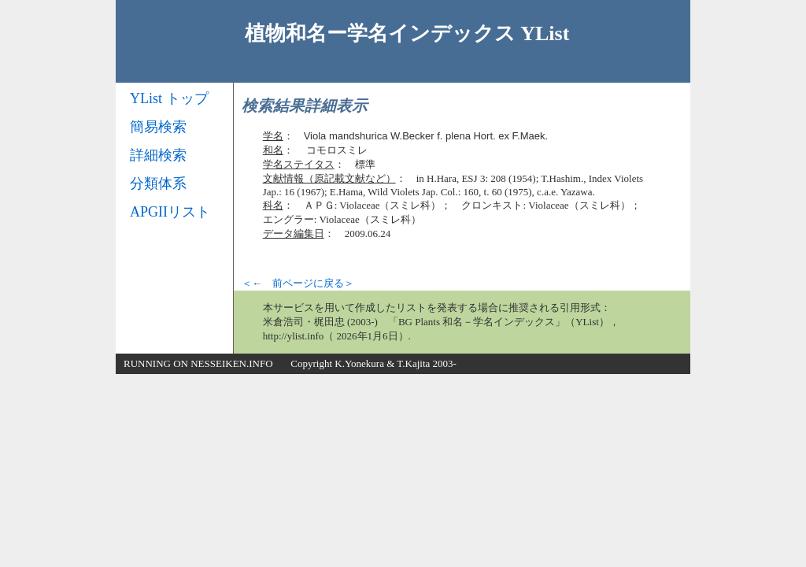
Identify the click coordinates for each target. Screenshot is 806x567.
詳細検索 (158, 155)
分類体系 (158, 183)
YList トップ (169, 98)
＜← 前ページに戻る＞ (298, 283)
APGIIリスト (170, 212)
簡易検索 (158, 127)
